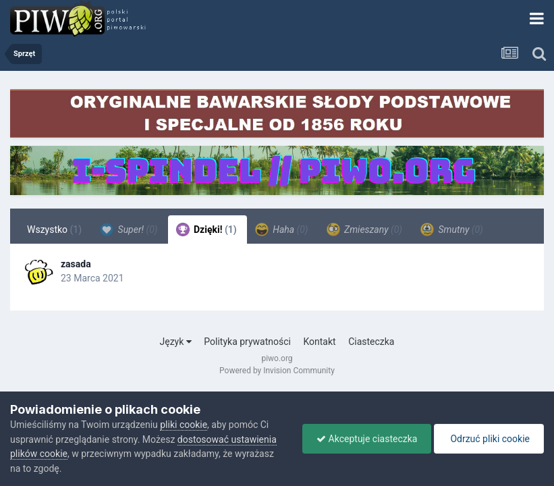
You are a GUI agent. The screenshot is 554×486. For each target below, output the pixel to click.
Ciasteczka (371, 341)
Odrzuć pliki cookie (489, 438)
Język (176, 341)
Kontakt (319, 341)
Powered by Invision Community (277, 370)
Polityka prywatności (247, 341)
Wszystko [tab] (54, 229)
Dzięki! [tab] (206, 229)
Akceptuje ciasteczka (366, 438)
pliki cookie (183, 424)
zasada (76, 264)
